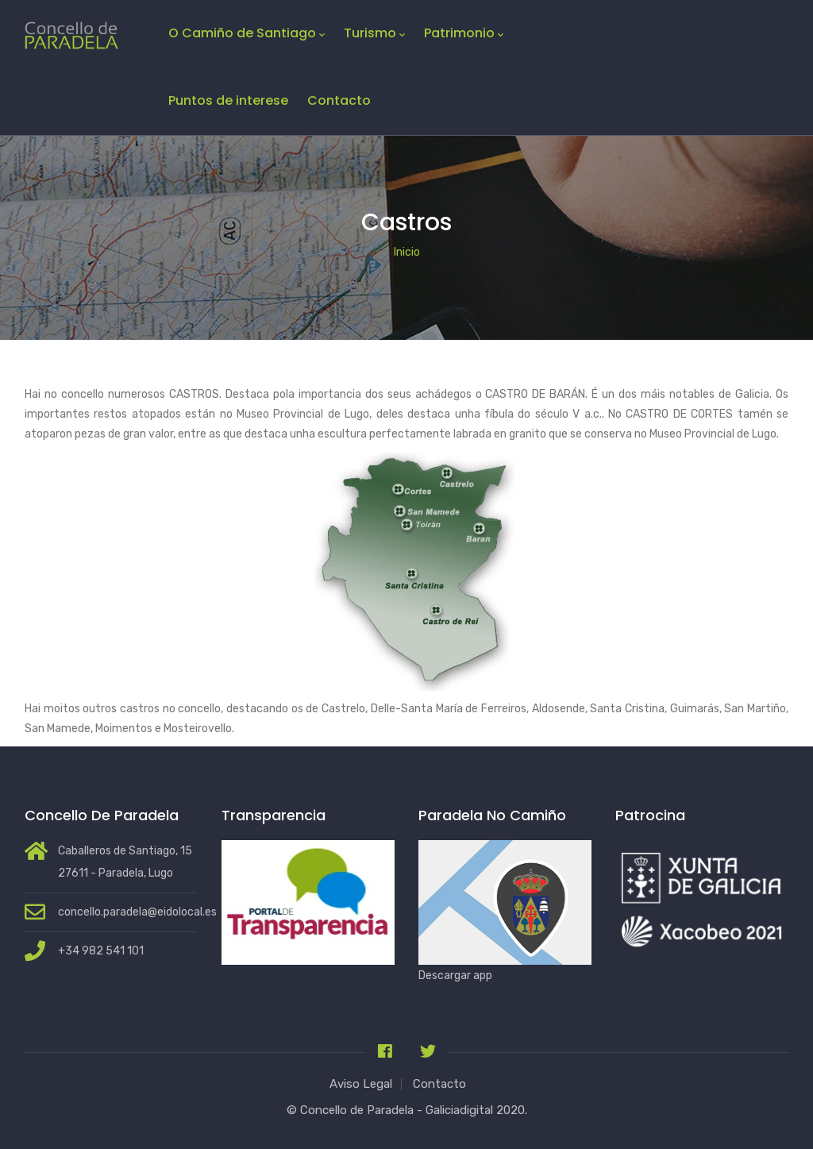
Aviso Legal (360, 1084)
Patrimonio (463, 33)
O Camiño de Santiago (246, 33)
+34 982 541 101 (101, 951)
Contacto (339, 100)
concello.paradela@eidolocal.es (137, 912)
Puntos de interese (228, 100)
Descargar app (455, 975)
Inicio (407, 252)
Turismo (374, 33)
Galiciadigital (459, 1110)
